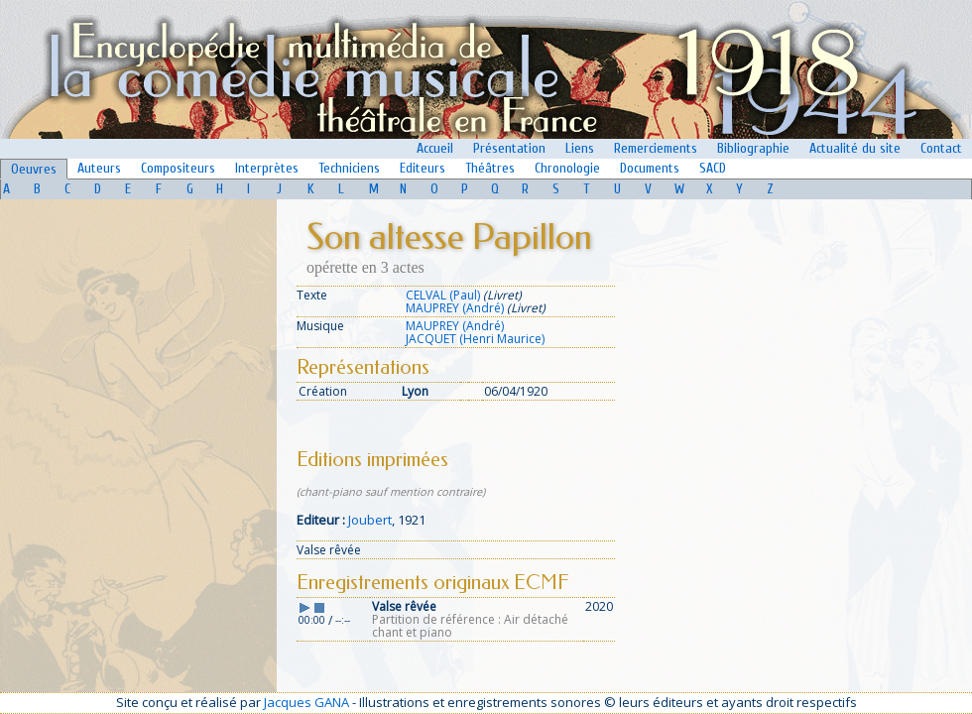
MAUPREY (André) (455, 307)
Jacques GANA (306, 702)
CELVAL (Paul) (443, 295)
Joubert (370, 520)
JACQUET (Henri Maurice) (475, 338)
